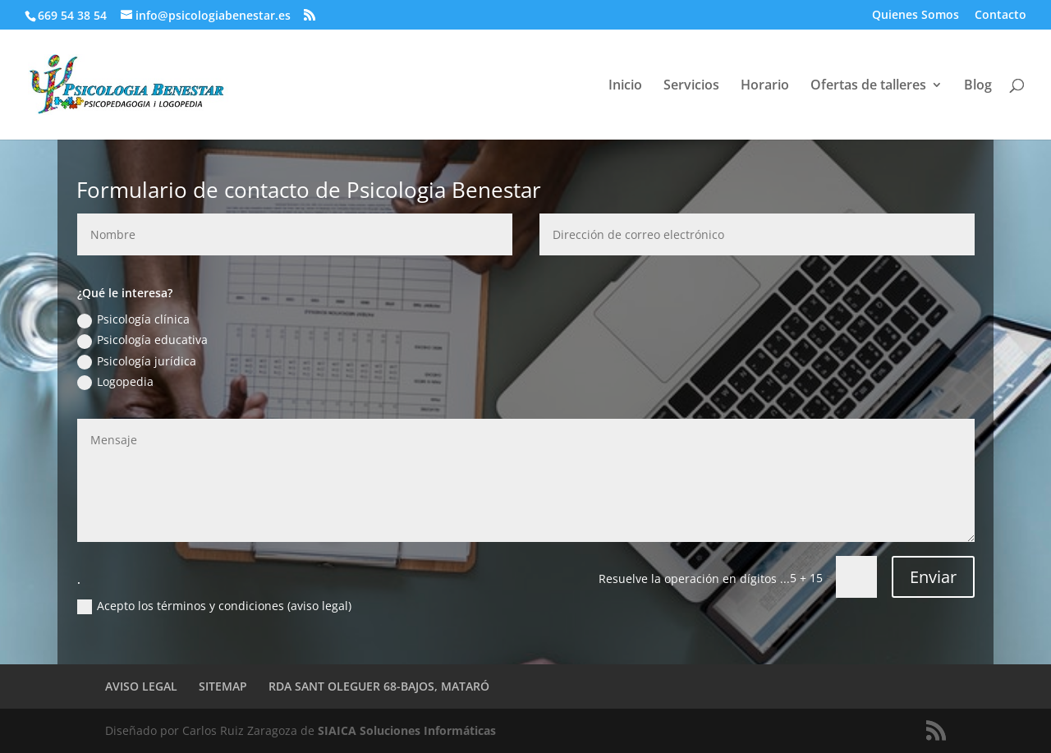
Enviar (933, 577)
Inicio (625, 86)
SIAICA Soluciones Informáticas (407, 730)
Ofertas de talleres (868, 86)
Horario (765, 86)
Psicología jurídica (136, 361)
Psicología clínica (133, 319)
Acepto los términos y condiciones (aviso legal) (214, 606)
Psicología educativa (142, 340)
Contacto (1000, 15)
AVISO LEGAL (141, 686)
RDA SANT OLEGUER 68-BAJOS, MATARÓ (378, 686)
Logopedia (115, 382)
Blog (978, 86)
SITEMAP (223, 686)
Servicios (691, 86)
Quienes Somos (915, 15)
